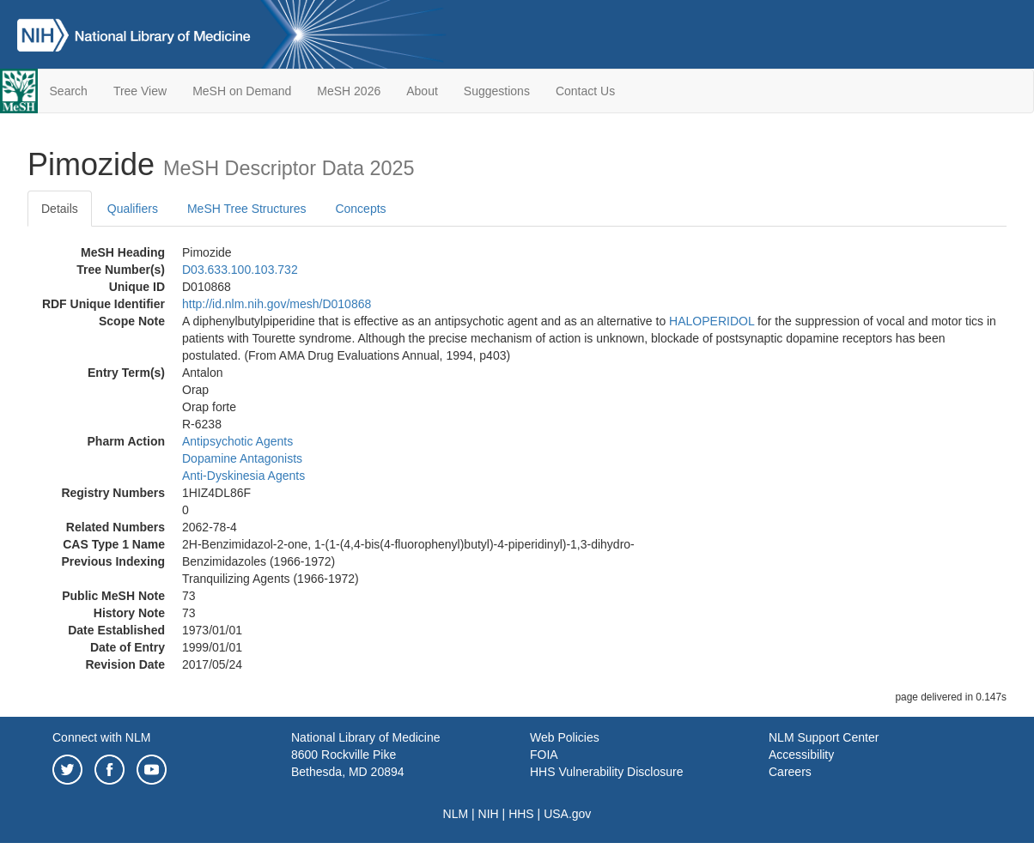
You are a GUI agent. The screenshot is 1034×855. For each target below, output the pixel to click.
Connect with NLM (101, 737)
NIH (488, 814)
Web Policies (564, 737)
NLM (456, 814)
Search (69, 91)
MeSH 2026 (348, 91)
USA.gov (567, 814)
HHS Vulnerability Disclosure (606, 772)
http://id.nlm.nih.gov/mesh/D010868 (276, 304)
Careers (790, 772)
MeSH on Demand (241, 91)
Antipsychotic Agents (237, 441)
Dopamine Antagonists (242, 458)
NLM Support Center (824, 737)
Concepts (360, 208)
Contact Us (585, 91)
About (422, 91)
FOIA (544, 754)
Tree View (140, 91)
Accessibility (801, 754)
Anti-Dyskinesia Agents (243, 475)
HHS (521, 814)
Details (59, 208)
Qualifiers (132, 208)
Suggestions (497, 91)
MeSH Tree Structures (247, 208)
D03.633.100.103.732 (240, 269)
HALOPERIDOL (711, 321)
